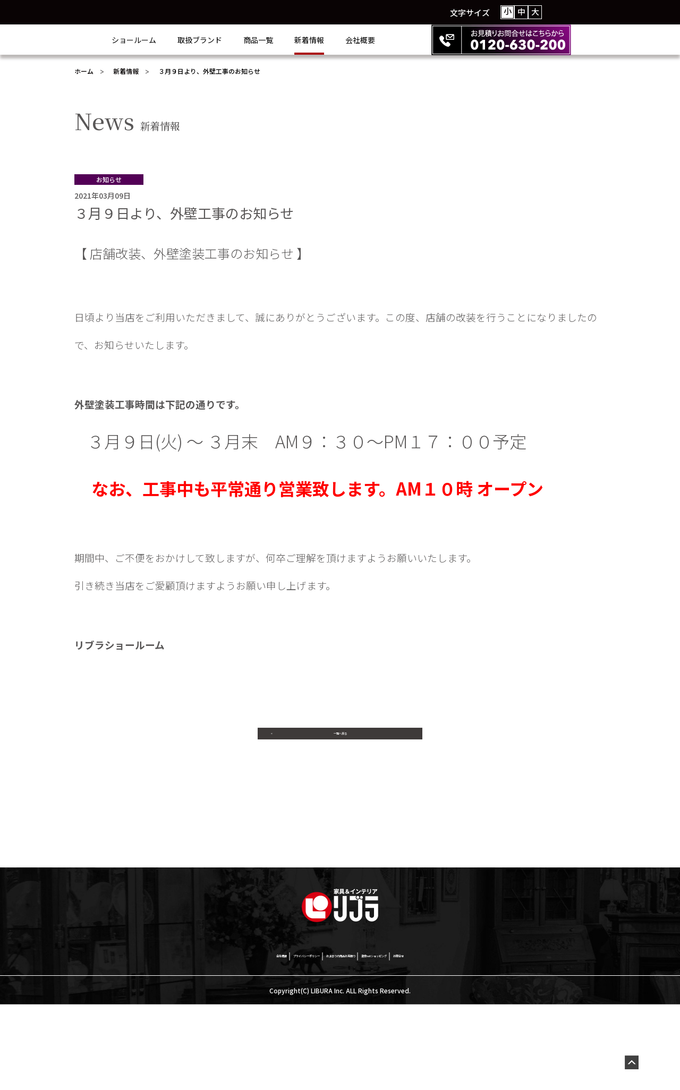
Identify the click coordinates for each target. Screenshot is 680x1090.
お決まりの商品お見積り (341, 1039)
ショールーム (176, 40)
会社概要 (403, 40)
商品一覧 (301, 40)
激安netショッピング (434, 1039)
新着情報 (352, 40)
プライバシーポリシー (247, 1039)
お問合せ (501, 1039)
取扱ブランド (242, 40)
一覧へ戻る (340, 743)
